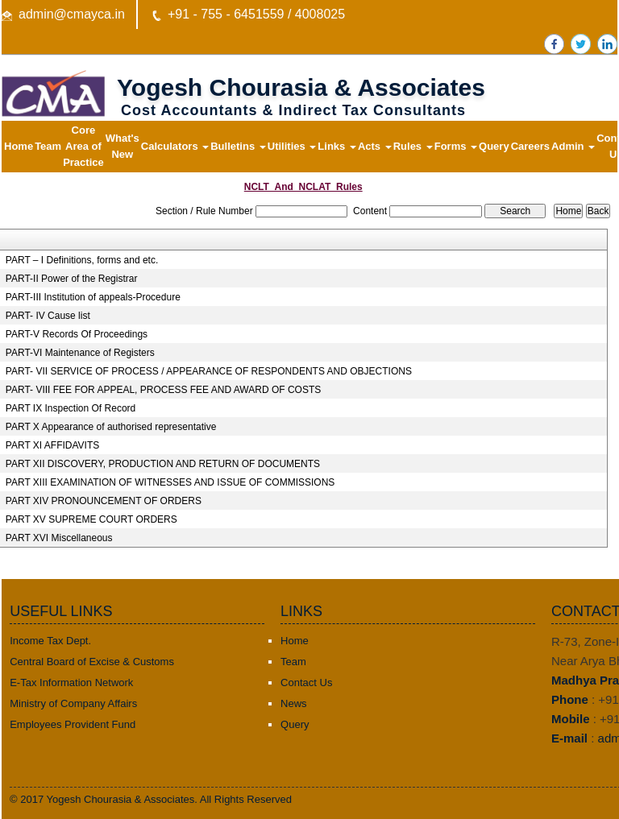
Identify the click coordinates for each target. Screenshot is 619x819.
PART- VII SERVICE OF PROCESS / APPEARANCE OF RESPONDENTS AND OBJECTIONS (209, 371)
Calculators (175, 146)
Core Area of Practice (83, 146)
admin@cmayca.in (72, 14)
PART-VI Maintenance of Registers (80, 352)
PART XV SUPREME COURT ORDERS (91, 519)
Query (494, 146)
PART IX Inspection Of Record (70, 408)
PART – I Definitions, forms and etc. (82, 260)
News (293, 703)
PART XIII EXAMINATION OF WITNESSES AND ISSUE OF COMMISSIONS (170, 482)
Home (18, 146)
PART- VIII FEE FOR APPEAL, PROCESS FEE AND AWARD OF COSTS (163, 389)
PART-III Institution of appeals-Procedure (93, 297)
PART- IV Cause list (48, 315)
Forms (455, 146)
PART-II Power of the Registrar (72, 278)
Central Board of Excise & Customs (92, 662)
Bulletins (238, 146)
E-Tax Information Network (71, 682)
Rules (413, 146)
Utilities (292, 146)
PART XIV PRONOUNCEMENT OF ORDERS (103, 501)
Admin (573, 146)
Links (337, 146)
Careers (530, 146)
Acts (375, 146)
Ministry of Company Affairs (73, 703)
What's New (122, 146)
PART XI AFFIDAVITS (52, 445)
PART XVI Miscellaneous (59, 538)
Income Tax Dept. (50, 641)
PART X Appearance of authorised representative (111, 426)
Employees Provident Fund (72, 724)
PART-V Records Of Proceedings (76, 334)
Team (48, 146)
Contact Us (306, 682)
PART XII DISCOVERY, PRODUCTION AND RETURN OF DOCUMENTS (163, 463)
